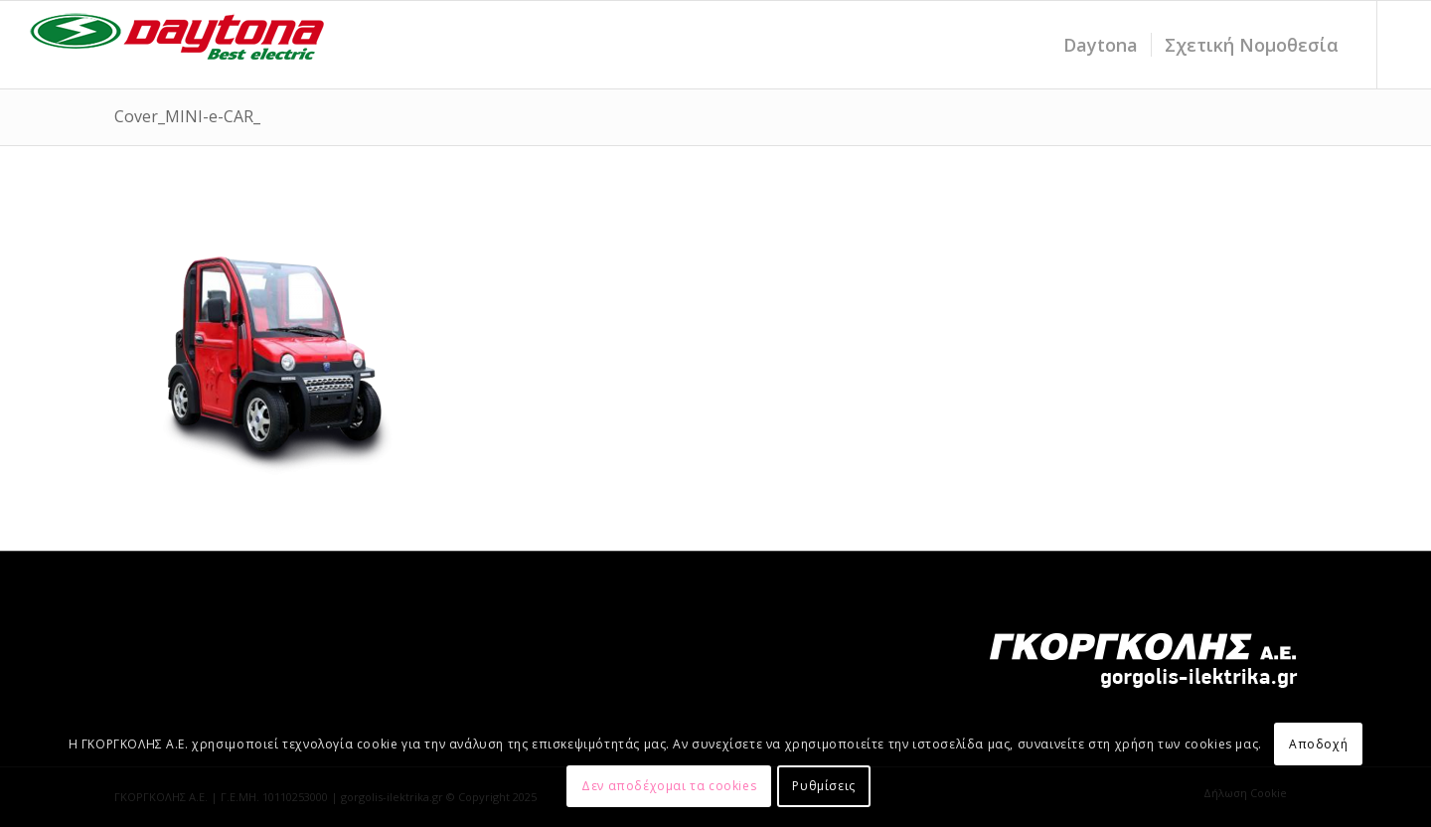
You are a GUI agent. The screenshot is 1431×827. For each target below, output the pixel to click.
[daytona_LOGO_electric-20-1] (178, 44)
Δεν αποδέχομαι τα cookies (668, 785)
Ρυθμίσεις (823, 785)
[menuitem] (1100, 44)
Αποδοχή (1318, 744)
